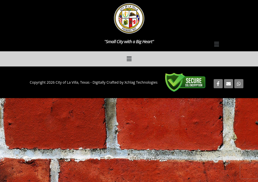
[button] (216, 44)
